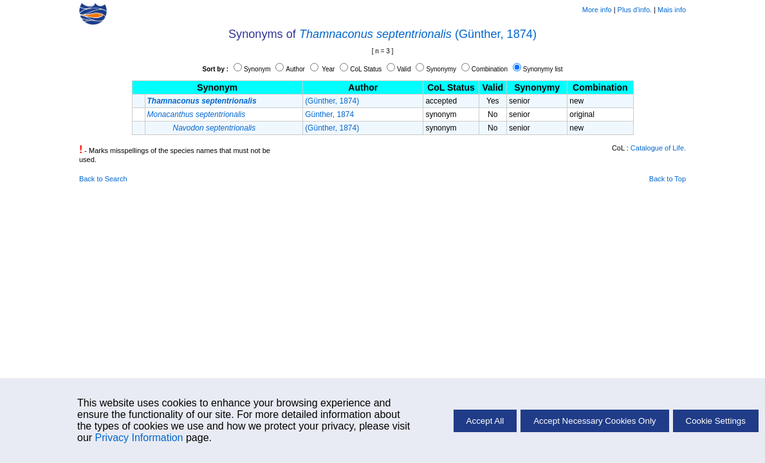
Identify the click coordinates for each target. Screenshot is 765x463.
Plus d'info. (635, 10)
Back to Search (103, 179)
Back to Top (667, 179)
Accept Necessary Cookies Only (594, 421)
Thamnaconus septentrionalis (375, 34)
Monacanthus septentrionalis (196, 114)
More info (597, 10)
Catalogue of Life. (658, 148)
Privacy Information (139, 437)
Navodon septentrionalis (214, 127)
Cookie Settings (716, 421)
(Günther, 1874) (496, 34)
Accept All (485, 421)
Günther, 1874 (329, 114)
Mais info (672, 10)
